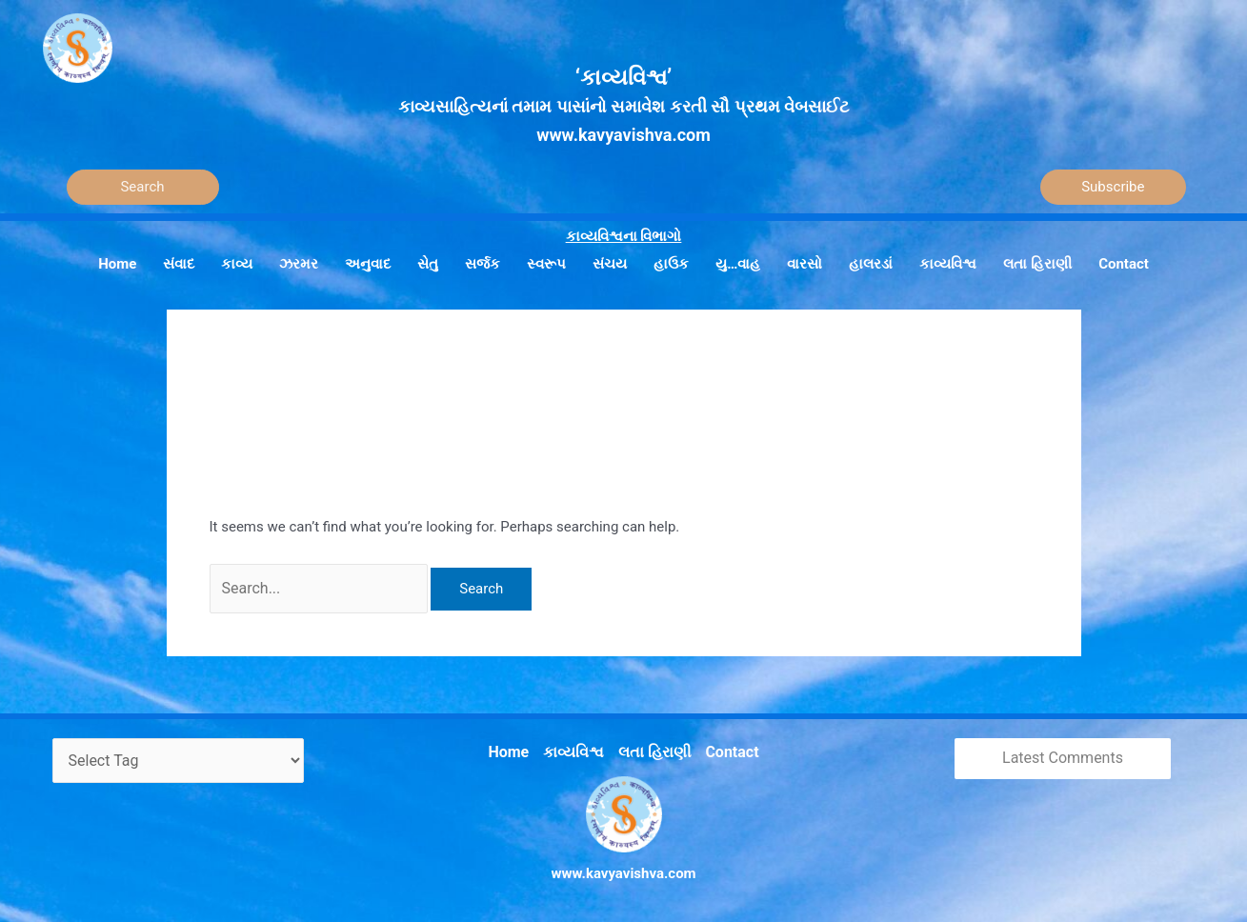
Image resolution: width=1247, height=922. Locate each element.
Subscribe (1112, 186)
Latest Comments (1062, 755)
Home (514, 746)
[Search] (143, 187)
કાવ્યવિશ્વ (576, 746)
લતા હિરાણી (653, 746)
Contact (727, 746)
